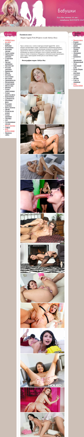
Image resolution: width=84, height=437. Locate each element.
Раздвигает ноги (26, 34)
